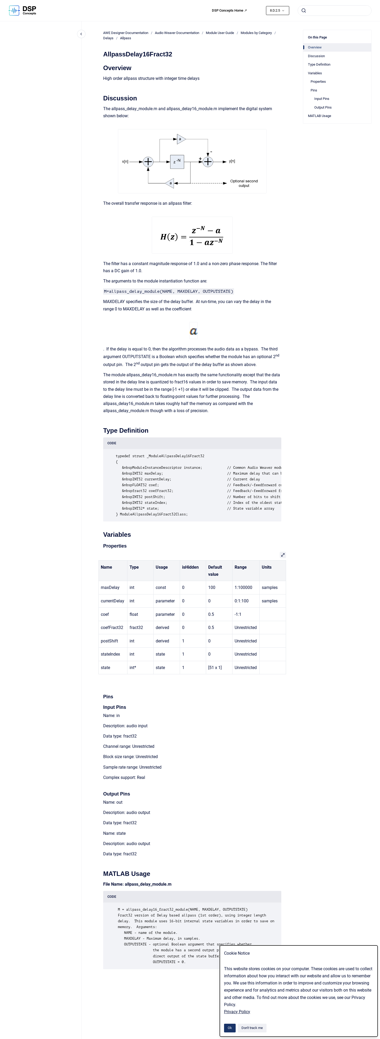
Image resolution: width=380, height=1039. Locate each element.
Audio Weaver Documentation (177, 33)
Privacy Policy (237, 1011)
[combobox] (334, 11)
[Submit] (304, 10)
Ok (230, 1028)
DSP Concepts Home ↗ (229, 10)
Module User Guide (220, 33)
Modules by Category (256, 33)
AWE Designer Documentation (125, 33)
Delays (108, 38)
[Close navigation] (81, 34)
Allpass (125, 38)
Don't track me (252, 1028)
